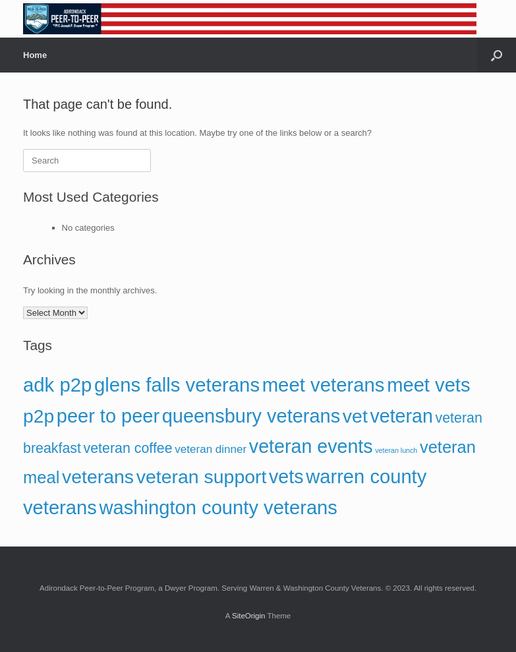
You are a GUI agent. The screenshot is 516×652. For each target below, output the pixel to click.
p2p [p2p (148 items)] (38, 416)
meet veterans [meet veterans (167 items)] (323, 385)
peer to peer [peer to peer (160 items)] (108, 416)
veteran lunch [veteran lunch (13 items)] (396, 450)
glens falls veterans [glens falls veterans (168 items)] (177, 385)
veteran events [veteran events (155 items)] (311, 446)
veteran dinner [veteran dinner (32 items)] (210, 449)
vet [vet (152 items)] (355, 416)
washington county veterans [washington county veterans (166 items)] (218, 507)
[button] (496, 55)
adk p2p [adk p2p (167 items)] (57, 385)
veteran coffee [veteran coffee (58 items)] (128, 448)
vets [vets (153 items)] (286, 476)
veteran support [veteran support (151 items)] (201, 476)
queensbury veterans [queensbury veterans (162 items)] (251, 416)
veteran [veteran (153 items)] (401, 416)
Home (35, 55)
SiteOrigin (249, 616)
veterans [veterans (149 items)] (98, 476)
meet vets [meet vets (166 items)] (428, 385)
